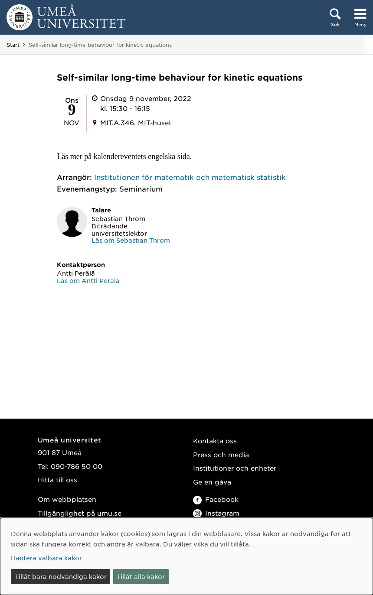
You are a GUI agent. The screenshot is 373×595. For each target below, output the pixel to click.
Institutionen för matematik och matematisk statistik (190, 176)
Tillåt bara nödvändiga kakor (61, 576)
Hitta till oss (57, 479)
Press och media (221, 454)
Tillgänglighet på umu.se (79, 513)
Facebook (216, 499)
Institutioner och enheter (234, 468)
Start (13, 44)
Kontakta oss (215, 440)
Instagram (216, 513)
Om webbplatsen (67, 499)
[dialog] (186, 556)
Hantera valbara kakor (46, 558)
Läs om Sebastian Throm (131, 240)
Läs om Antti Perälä (88, 280)
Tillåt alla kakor (141, 576)
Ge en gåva (212, 482)
